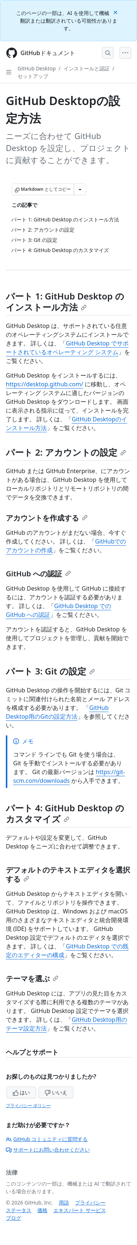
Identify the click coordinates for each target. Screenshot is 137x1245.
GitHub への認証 (38, 574)
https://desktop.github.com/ (44, 384)
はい (21, 1092)
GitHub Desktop (37, 68)
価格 (42, 1210)
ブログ (13, 1217)
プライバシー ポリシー (28, 1105)
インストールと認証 (87, 68)
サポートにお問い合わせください (48, 1149)
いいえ (56, 1092)
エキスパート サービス (79, 1210)
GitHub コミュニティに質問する (47, 1139)
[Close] (116, 12)
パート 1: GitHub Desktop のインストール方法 (65, 301)
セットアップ (33, 76)
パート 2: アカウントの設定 (66, 452)
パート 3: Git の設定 (50, 671)
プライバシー (90, 1202)
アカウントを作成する (47, 518)
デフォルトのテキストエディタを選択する (68, 874)
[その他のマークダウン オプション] (80, 189)
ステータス (18, 1210)
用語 (64, 1202)
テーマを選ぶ (32, 978)
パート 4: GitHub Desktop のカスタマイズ (65, 813)
